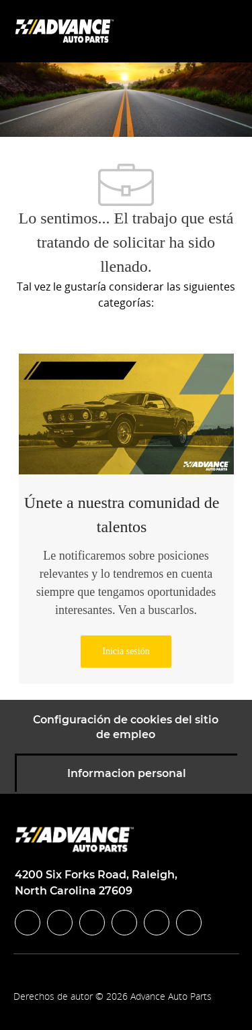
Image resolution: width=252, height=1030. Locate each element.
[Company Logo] (65, 30)
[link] (126, 651)
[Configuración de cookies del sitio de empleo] (126, 728)
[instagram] (124, 922)
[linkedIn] (60, 922)
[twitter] (92, 922)
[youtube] (156, 922)
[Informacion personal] (126, 773)
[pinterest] (189, 922)
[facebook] (27, 922)
